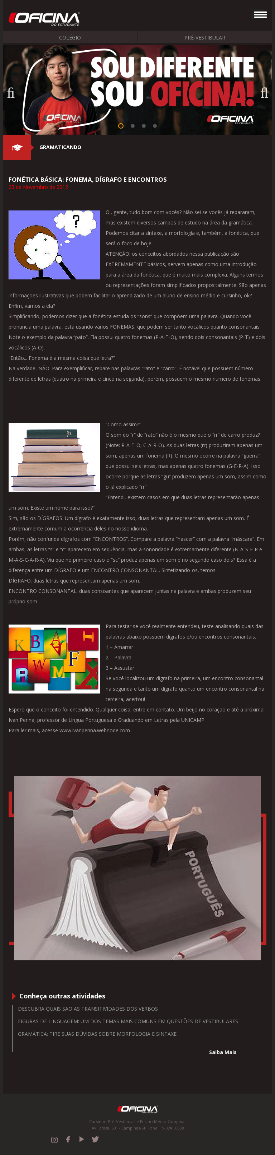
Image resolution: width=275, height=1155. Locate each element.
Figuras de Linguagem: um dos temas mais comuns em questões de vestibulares (128, 1021)
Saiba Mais (223, 1052)
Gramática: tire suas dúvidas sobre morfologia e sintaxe (97, 1033)
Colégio (70, 37)
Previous (14, 91)
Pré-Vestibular (204, 37)
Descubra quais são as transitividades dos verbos (88, 1008)
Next (261, 91)
